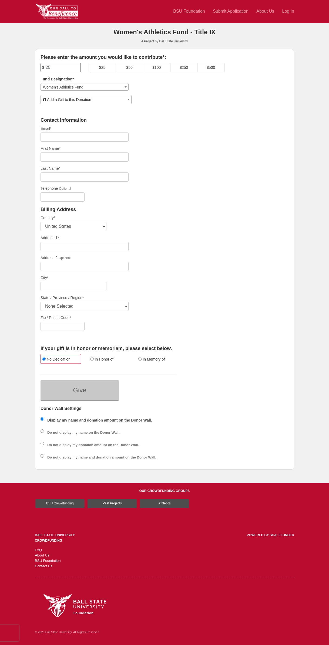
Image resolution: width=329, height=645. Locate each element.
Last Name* (50, 168)
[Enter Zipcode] (63, 326)
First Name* (51, 148)
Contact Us (43, 566)
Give (79, 390)
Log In (288, 11)
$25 (102, 67)
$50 (129, 67)
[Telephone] (63, 197)
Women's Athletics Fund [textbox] (63, 87)
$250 (184, 67)
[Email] (85, 137)
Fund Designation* (57, 79)
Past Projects (112, 503)
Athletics (164, 503)
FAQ (38, 550)
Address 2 (49, 258)
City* (45, 278)
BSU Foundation (189, 11)
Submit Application (231, 11)
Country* (48, 218)
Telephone (49, 188)
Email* (46, 128)
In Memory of (151, 359)
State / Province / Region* (62, 298)
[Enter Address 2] (85, 266)
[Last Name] (85, 177)
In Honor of (101, 359)
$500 (211, 67)
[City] (73, 286)
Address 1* (50, 238)
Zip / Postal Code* (56, 317)
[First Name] (85, 157)
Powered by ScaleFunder (270, 535)
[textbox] (86, 99)
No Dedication (56, 359)
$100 (156, 67)
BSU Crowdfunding (60, 503)
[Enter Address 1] (85, 246)
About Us (265, 11)
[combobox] (85, 87)
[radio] (60, 359)
